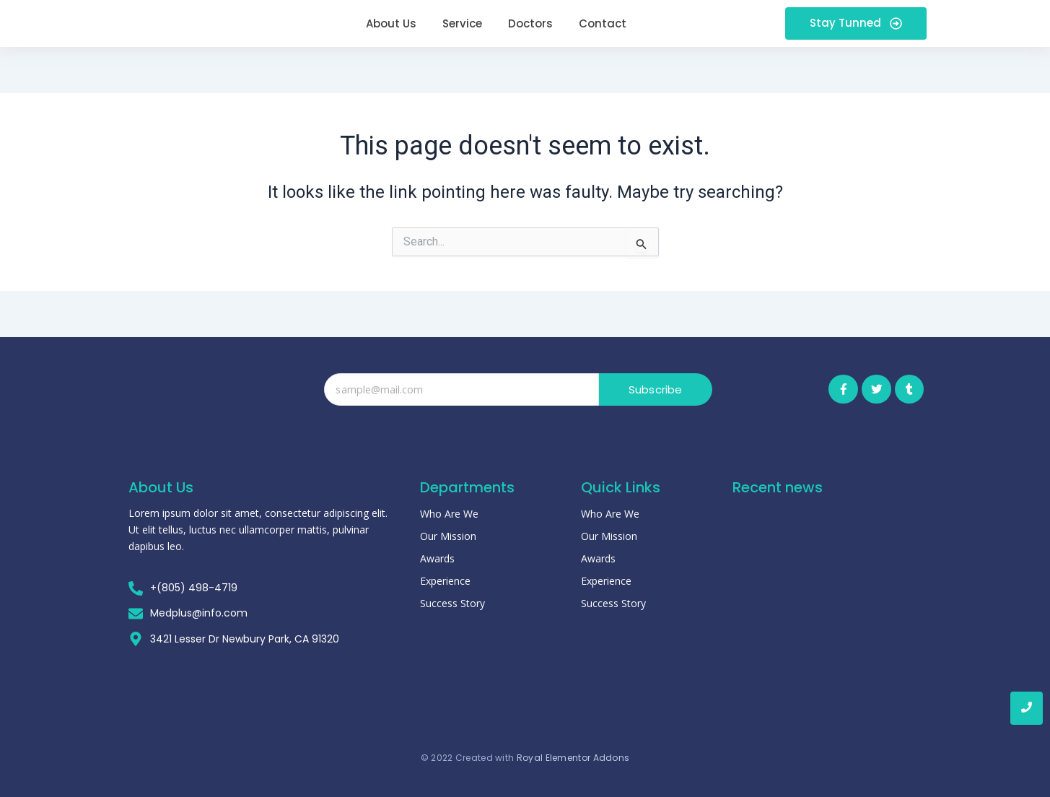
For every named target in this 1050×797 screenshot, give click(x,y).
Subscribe (656, 389)
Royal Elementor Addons (573, 752)
